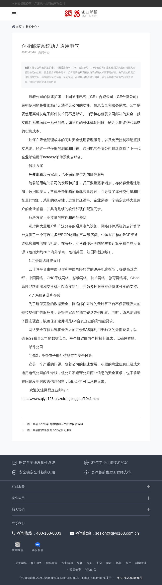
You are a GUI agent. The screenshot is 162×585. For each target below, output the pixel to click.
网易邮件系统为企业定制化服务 (52, 430)
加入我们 (18, 509)
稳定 (109, 563)
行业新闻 (67, 563)
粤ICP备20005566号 (130, 577)
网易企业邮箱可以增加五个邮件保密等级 (58, 424)
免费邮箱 (36, 174)
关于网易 (21, 563)
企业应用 (18, 498)
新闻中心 (31, 26)
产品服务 (18, 486)
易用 (128, 563)
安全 (99, 563)
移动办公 (90, 569)
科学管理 (141, 563)
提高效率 (75, 569)
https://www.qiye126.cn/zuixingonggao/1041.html (60, 399)
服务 (89, 563)
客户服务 (36, 563)
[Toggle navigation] (14, 13)
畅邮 (119, 563)
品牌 (79, 563)
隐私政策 (51, 563)
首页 (17, 26)
